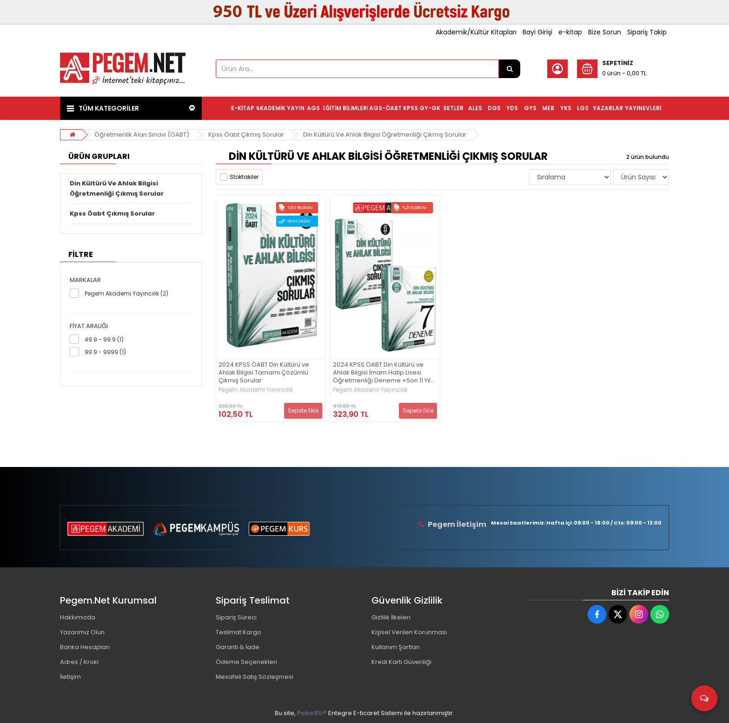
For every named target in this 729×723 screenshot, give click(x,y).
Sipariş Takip (647, 32)
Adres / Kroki (79, 661)
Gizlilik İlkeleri (391, 617)
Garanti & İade (237, 647)
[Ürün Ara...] (509, 68)
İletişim (70, 676)
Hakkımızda (77, 617)
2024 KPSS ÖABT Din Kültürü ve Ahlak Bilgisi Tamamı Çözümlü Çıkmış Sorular (264, 373)
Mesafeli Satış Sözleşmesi (254, 676)
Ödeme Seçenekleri (246, 661)
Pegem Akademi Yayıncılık (256, 390)
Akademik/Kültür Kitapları (476, 32)
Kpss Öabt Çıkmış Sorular (246, 134)
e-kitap (570, 32)
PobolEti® (312, 713)
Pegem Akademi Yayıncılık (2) (126, 293)
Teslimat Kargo (238, 632)
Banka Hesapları (85, 647)
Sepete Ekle (303, 410)
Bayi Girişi (537, 32)
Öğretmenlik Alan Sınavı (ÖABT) (141, 134)
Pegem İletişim (457, 524)
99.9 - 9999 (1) (105, 352)
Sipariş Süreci (236, 617)
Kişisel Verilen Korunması (409, 632)
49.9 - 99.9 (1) (104, 339)
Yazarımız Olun (82, 632)
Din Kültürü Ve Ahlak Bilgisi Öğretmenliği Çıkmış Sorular (384, 134)
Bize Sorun (604, 32)
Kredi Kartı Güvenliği (401, 661)
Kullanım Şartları (395, 647)
